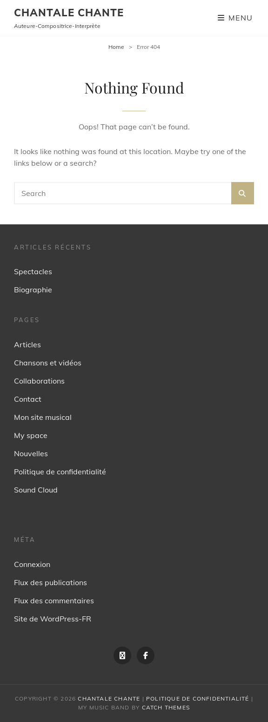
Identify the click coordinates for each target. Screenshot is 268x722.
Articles (27, 344)
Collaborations (39, 380)
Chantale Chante (69, 12)
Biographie (33, 289)
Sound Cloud (36, 489)
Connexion (32, 564)
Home (116, 46)
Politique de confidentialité (60, 471)
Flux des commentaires (54, 600)
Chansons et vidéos (47, 362)
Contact (27, 399)
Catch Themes (166, 707)
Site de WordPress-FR (52, 618)
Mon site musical (43, 417)
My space (30, 435)
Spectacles (33, 271)
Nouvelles (31, 453)
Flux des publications (50, 582)
